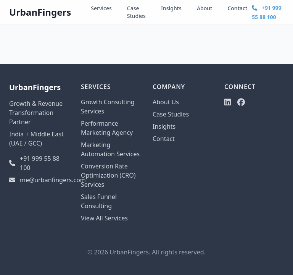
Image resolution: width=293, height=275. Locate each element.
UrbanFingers (40, 12)
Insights (171, 8)
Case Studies (136, 12)
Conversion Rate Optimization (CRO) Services (108, 175)
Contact (237, 8)
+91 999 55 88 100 (34, 163)
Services (101, 8)
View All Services (104, 218)
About (205, 8)
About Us (166, 102)
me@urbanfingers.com (39, 180)
